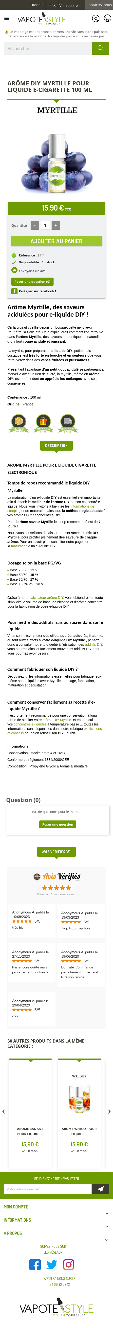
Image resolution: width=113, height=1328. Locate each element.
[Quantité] (45, 225)
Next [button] (109, 1112)
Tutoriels (36, 5)
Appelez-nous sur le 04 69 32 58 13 (59, 1281)
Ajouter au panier (57, 240)
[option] (30, 1115)
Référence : (28, 255)
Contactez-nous (99, 5)
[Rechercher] (56, 48)
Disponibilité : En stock (37, 262)
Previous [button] (3, 1112)
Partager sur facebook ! (37, 291)
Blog (52, 5)
